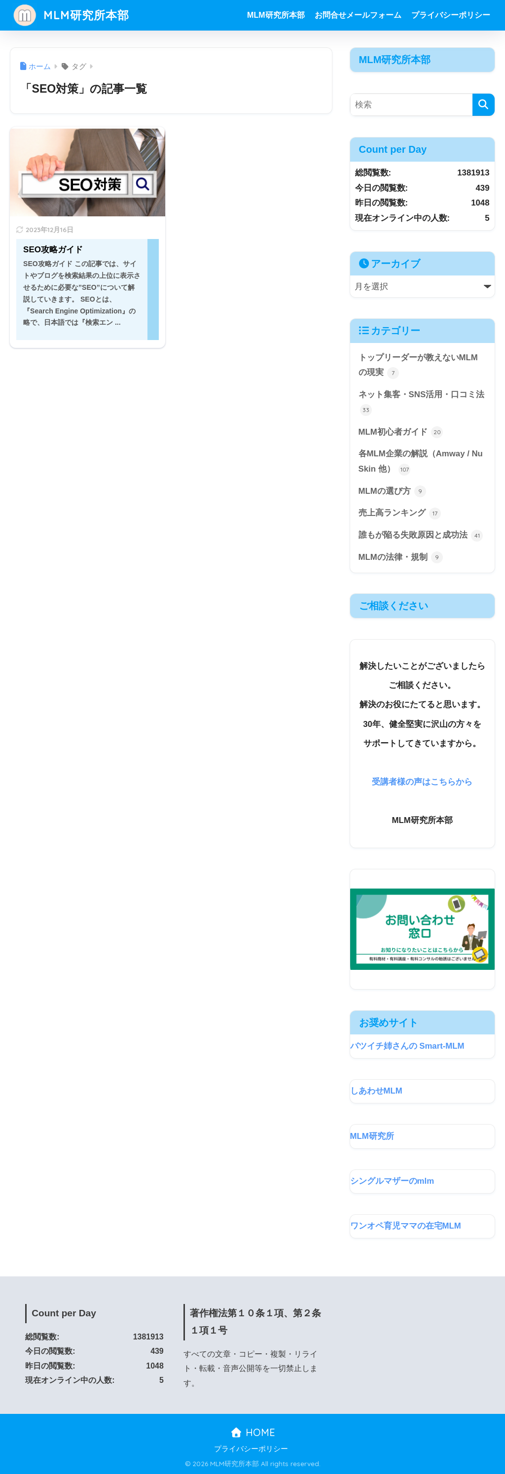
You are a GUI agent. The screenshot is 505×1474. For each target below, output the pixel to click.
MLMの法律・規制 (401, 557)
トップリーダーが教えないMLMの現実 (418, 366)
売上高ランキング (400, 513)
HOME (252, 1432)
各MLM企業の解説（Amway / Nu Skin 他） (421, 462)
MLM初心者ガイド (401, 432)
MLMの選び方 (393, 491)
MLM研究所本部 (70, 15)
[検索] (483, 105)
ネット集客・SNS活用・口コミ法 (421, 403)
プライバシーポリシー (450, 15)
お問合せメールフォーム (358, 15)
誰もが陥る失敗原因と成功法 (421, 536)
